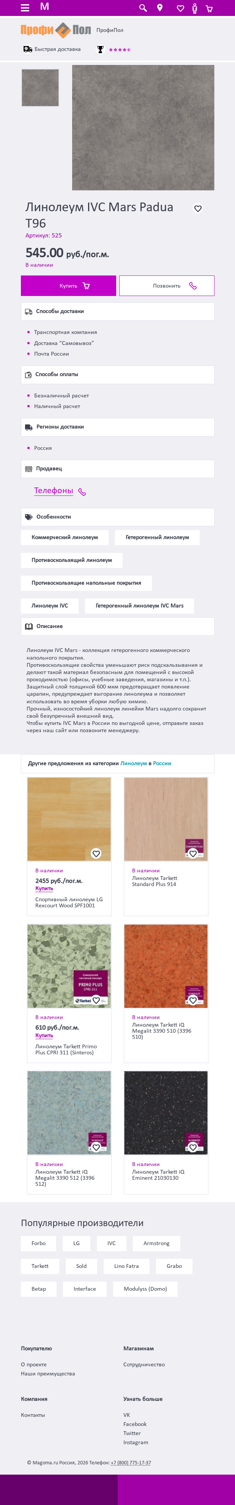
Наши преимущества (48, 1374)
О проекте (34, 1365)
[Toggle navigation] (25, 8)
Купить (68, 286)
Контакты (33, 1415)
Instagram (135, 1443)
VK (126, 1415)
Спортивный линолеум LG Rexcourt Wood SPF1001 (69, 903)
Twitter (132, 1434)
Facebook (135, 1424)
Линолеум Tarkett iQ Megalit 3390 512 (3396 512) (65, 1178)
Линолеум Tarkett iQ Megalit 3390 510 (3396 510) (161, 1031)
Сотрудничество (144, 1365)
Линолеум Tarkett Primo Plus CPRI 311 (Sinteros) (66, 1050)
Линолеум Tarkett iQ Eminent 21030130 (158, 1175)
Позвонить (167, 286)
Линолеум (133, 764)
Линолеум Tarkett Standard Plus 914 (154, 881)
